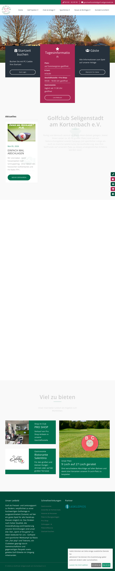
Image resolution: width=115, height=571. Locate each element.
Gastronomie (46, 506)
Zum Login (22, 72)
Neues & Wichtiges (81, 10)
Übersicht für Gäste (92, 72)
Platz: (47, 63)
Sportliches (64, 10)
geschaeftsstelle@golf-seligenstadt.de (98, 2)
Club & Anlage (48, 10)
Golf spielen (32, 10)
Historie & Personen (49, 513)
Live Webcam (57, 98)
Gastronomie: (50, 85)
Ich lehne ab (96, 565)
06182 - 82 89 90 (70, 2)
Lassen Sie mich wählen (78, 565)
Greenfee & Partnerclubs (51, 510)
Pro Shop (44, 521)
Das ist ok (106, 565)
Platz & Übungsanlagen (50, 517)
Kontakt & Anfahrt (102, 10)
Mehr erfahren (19, 178)
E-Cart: (47, 70)
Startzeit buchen (47, 531)
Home (20, 10)
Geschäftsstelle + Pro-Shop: (56, 78)
